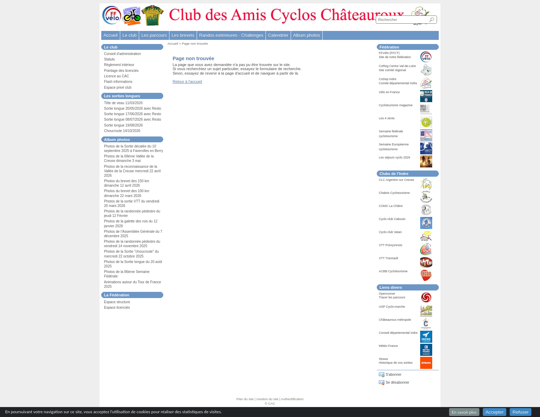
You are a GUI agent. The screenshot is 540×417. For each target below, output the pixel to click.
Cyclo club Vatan (390, 232)
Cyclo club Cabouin (392, 219)
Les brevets (183, 35)
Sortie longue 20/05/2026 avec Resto (132, 108)
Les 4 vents (387, 118)
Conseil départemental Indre (398, 332)
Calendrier (278, 35)
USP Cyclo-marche (392, 306)
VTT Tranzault (388, 258)
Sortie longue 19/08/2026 (123, 125)
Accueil (110, 35)
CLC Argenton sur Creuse (396, 180)
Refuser (520, 412)
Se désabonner (397, 382)
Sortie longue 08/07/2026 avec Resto (132, 119)
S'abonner (394, 374)
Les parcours (154, 35)
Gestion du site (268, 399)
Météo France (388, 346)
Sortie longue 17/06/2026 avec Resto (132, 114)
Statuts (109, 59)
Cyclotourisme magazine (396, 105)
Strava (383, 359)
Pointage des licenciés (121, 71)
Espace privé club (118, 87)
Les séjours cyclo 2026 (394, 157)
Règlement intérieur (119, 65)
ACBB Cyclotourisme (393, 271)
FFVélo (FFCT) (389, 53)
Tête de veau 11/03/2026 (123, 103)
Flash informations (118, 82)
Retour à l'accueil (187, 81)
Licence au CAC (116, 76)
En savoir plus (464, 412)
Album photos (306, 35)
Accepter (495, 412)
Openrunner (387, 293)
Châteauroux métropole (395, 319)
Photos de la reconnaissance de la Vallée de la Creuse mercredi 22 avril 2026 (132, 171)
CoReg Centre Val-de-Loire (397, 66)
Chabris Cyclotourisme (394, 193)
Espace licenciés (117, 307)
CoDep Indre (387, 79)
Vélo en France (389, 92)
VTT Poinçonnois (390, 245)
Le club (129, 35)
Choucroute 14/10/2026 (122, 131)
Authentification (292, 399)
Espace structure (117, 302)
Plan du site (245, 399)
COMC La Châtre (391, 206)
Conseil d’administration (122, 54)
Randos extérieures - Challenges (231, 35)
